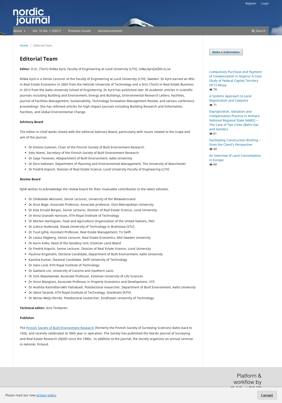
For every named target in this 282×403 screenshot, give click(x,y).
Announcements (110, 31)
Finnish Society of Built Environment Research (60, 328)
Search (259, 31)
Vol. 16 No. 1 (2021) (47, 31)
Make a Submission (226, 52)
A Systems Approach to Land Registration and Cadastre (230, 98)
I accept (267, 395)
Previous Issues (79, 31)
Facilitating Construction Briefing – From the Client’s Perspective (235, 142)
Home (24, 45)
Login (265, 3)
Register (250, 3)
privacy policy (46, 395)
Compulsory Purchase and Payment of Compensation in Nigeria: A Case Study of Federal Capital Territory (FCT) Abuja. (235, 78)
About (18, 31)
